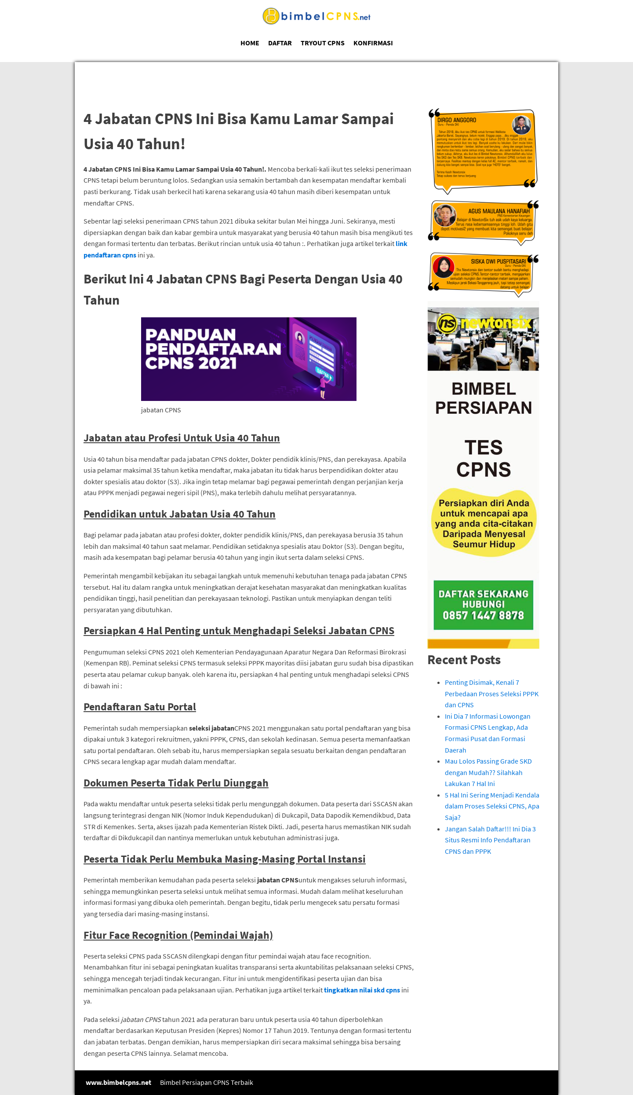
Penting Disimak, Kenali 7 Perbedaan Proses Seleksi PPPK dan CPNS (491, 693)
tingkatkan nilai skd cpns (362, 989)
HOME (249, 42)
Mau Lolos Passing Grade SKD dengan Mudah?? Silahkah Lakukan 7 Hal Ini (488, 772)
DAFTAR (280, 42)
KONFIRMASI (373, 42)
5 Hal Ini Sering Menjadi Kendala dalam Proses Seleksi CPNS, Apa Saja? (492, 806)
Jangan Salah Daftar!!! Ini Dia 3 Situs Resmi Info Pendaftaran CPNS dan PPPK (490, 840)
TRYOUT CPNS (323, 42)
